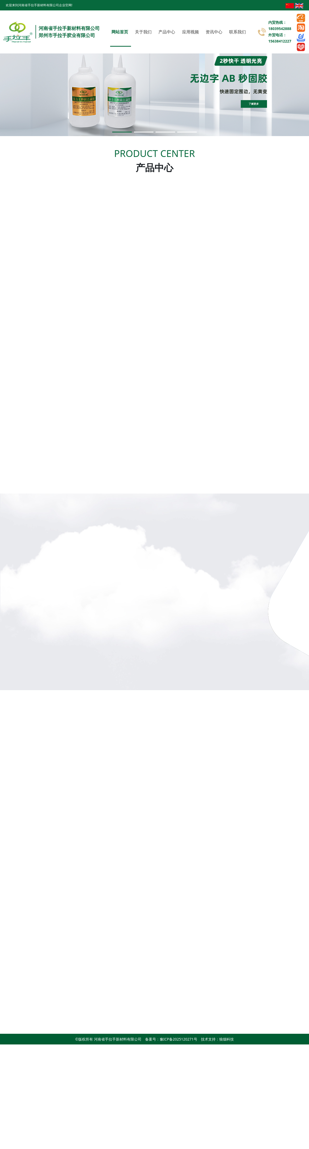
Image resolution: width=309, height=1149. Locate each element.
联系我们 (237, 32)
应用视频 (190, 32)
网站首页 (119, 32)
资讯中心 (214, 32)
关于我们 (143, 32)
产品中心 (166, 32)
